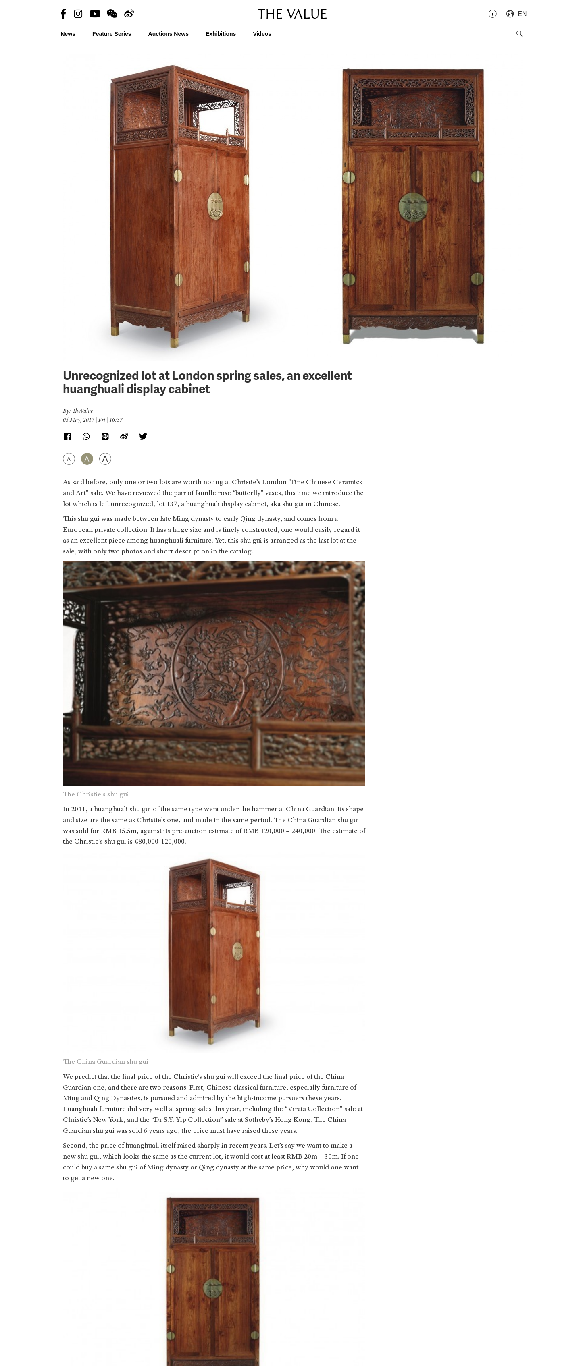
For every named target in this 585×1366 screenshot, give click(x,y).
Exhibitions (221, 34)
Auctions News (168, 34)
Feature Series (111, 34)
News (68, 34)
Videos (262, 34)
